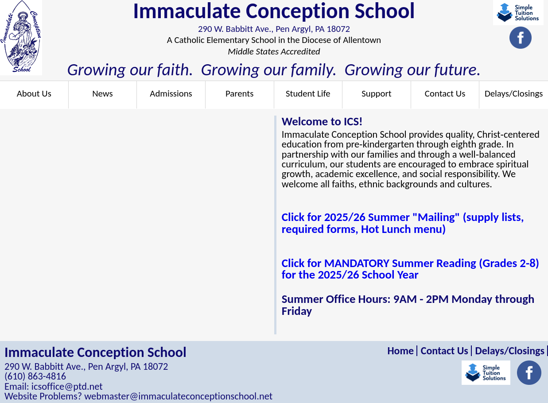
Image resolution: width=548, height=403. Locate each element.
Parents (239, 93)
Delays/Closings (514, 93)
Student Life (308, 93)
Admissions (171, 93)
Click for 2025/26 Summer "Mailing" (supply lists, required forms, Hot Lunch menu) (403, 222)
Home (400, 350)
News (102, 93)
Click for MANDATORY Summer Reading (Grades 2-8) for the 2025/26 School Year (410, 269)
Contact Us (445, 93)
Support (376, 93)
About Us (34, 93)
